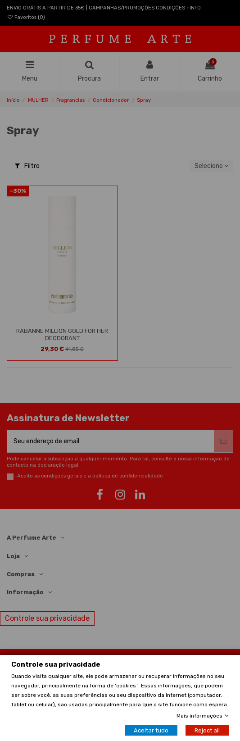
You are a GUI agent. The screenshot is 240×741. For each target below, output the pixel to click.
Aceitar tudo (151, 730)
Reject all (207, 730)
